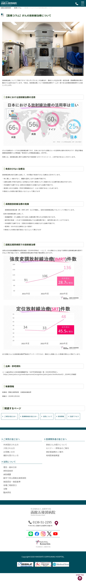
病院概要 (7, 482)
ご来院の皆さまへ (10, 416)
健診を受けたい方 (11, 463)
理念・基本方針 (10, 475)
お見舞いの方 (9, 459)
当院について (51, 416)
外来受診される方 (11, 452)
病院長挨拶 (8, 478)
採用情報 (65, 416)
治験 (5, 496)
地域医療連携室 (52, 463)
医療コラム (19, 8)
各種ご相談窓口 (10, 493)
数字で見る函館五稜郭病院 (14, 486)
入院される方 (9, 456)
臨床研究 (7, 500)
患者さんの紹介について (56, 452)
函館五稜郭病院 (6, 8)
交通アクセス (8, 424)
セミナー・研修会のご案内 (57, 456)
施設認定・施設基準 (11, 489)
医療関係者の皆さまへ (31, 416)
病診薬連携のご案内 (54, 459)
